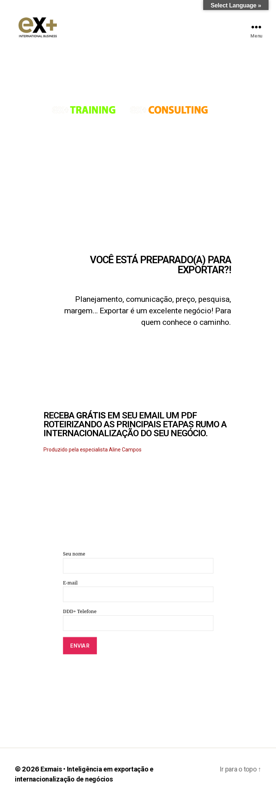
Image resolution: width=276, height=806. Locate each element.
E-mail (138, 597)
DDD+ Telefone (138, 625)
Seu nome (138, 568)
